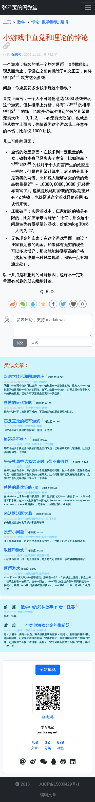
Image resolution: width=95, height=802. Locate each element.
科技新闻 (34, 496)
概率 (39, 426)
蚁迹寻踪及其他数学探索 (20, 430)
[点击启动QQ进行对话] (53, 762)
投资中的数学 (49, 537)
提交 (20, 343)
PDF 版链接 (26, 504)
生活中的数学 (39, 381)
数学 (20, 381)
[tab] (47, 670)
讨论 (82, 541)
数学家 (29, 612)
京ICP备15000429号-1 (59, 784)
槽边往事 (37, 541)
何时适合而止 (14, 470)
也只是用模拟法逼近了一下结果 (29, 478)
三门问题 (48, 444)
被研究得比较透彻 (70, 448)
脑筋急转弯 (31, 518)
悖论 (27, 381)
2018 (22, 784)
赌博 (44, 407)
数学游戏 (30, 426)
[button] (23, 762)
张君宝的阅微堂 (19, 7)
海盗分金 (30, 630)
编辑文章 (47, 795)
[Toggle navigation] (88, 7)
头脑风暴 (37, 444)
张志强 (48, 717)
